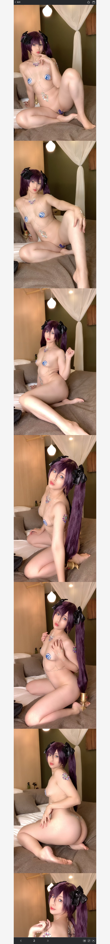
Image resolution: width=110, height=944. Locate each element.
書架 (93, 2)
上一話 (21, 940)
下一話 (48, 940)
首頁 (88, 2)
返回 (18, 2)
